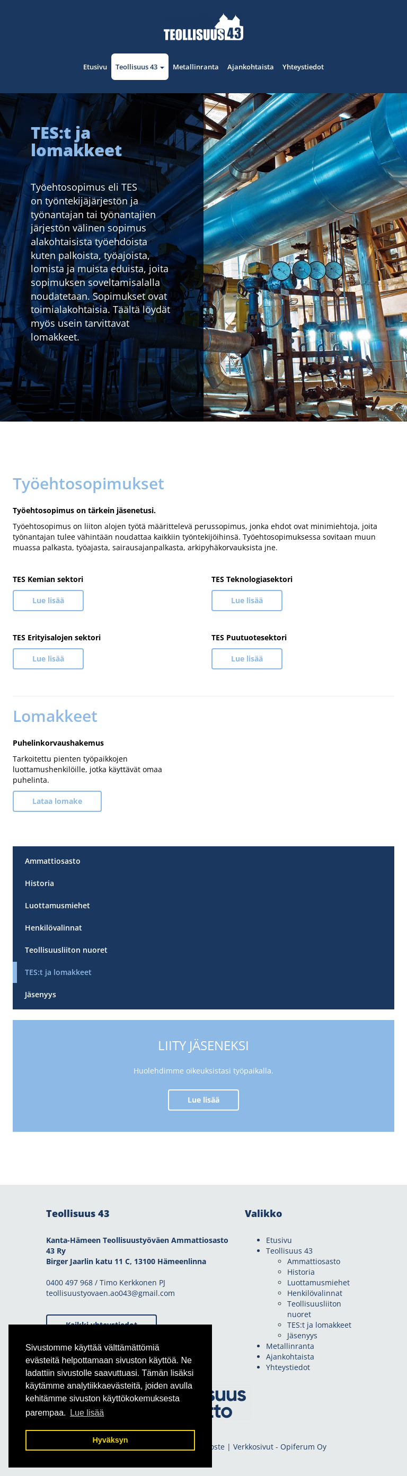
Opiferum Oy (303, 1447)
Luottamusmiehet (57, 905)
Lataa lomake (57, 801)
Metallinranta (196, 66)
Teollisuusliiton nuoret (66, 950)
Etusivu (95, 66)
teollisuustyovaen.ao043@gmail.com (110, 1293)
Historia (39, 883)
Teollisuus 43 (140, 66)
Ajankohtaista (250, 66)
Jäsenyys (40, 994)
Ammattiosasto (53, 861)
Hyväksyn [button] (110, 1440)
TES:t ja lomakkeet (58, 972)
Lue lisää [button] (87, 1412)
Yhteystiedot (303, 66)
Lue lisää (48, 600)
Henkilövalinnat (53, 928)
